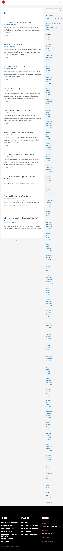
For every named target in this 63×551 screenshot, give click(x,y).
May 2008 (48, 466)
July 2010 (48, 420)
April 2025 (48, 50)
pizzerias (8, 24)
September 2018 (49, 204)
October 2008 (48, 455)
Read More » (6, 35)
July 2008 (48, 461)
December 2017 (49, 224)
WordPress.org (49, 502)
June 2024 (48, 68)
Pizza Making (26, 531)
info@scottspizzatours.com (49, 526)
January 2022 (48, 123)
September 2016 (49, 257)
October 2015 (48, 281)
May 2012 (48, 371)
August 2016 (48, 259)
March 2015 (48, 297)
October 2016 (48, 255)
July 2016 (48, 261)
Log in (47, 495)
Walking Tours (7, 526)
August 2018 (48, 207)
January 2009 (48, 448)
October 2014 (48, 308)
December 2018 (49, 198)
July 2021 (48, 134)
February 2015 (49, 299)
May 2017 (48, 239)
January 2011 (48, 406)
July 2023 (48, 88)
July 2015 (48, 288)
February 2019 (49, 193)
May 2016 (48, 266)
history (5, 90)
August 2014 (48, 312)
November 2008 (49, 453)
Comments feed (49, 500)
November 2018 (49, 200)
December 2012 (49, 356)
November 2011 (49, 384)
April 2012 (48, 374)
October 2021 (48, 130)
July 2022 (48, 110)
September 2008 (49, 457)
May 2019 (48, 187)
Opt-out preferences (29, 534)
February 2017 (49, 246)
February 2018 (49, 220)
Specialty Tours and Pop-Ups (9, 535)
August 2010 (48, 417)
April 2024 (48, 72)
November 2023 (49, 81)
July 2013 (48, 341)
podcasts (48, 487)
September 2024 (49, 61)
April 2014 (48, 321)
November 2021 (49, 127)
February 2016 (49, 272)
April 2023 (48, 94)
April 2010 (48, 426)
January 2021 (48, 145)
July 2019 (48, 182)
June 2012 (48, 369)
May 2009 (48, 442)
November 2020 (49, 147)
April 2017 (48, 242)
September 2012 (49, 363)
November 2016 (49, 253)
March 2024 (48, 75)
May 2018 (48, 213)
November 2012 (49, 358)
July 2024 (48, 66)
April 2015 (48, 294)
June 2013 (48, 343)
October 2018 (48, 202)
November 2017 (49, 226)
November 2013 (49, 332)
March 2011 (48, 402)
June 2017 (48, 237)
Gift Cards (5, 542)
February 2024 (49, 77)
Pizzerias (25, 523)
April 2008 (48, 468)
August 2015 (48, 286)
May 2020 (48, 160)
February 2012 (49, 378)
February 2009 (49, 446)
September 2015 (49, 283)
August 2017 (48, 233)
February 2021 (49, 143)
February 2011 (49, 404)
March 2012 (48, 376)
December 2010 (49, 409)
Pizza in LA (48, 29)
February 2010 (49, 431)
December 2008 (49, 450)
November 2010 (49, 411)
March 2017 (48, 244)
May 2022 (48, 114)
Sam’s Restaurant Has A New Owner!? (17, 23)
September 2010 (49, 415)
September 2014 (49, 310)
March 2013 (48, 349)
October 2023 (48, 83)
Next (40, 241)
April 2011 (48, 400)
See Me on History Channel (51, 27)
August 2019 (48, 180)
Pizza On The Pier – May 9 (13, 45)
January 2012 (48, 380)
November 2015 (49, 279)
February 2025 (49, 55)
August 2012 (48, 365)
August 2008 (48, 459)
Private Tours (6, 531)
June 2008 (48, 464)
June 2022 (48, 112)
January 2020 (48, 169)
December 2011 (49, 382)
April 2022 (48, 116)
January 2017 (48, 248)
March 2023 (48, 97)
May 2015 (48, 292)
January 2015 (48, 301)
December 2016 (49, 250)
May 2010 (48, 424)
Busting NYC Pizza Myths (13, 89)
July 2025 (48, 46)
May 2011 (48, 398)
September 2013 (49, 336)
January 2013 (48, 354)
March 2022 (48, 119)
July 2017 (48, 235)
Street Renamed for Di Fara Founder (17, 111)
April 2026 (48, 40)
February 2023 (49, 99)
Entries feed (48, 497)
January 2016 (48, 275)
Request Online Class (47, 541)
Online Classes (7, 539)
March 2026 (48, 42)
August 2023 (48, 86)
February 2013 (49, 352)
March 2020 (48, 165)
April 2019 (48, 189)
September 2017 (49, 231)
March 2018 (48, 217)
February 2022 (49, 121)
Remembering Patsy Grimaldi (14, 67)
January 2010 (48, 433)
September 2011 (49, 389)
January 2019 (48, 196)
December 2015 (49, 277)
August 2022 (48, 108)
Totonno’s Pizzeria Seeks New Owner (17, 196)
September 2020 (49, 152)
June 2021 (48, 136)
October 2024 (48, 59)
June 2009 (48, 439)
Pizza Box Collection (29, 526)
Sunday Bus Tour (7, 528)
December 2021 (49, 125)
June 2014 (48, 316)
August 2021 (48, 132)
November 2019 (49, 174)
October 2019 (48, 176)
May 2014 (48, 319)
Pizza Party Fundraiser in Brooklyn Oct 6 (18, 133)
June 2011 (48, 395)
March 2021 (48, 141)
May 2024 (48, 70)
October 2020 (48, 149)
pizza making (48, 483)
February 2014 (49, 325)
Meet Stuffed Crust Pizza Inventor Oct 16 (19, 155)
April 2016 (48, 268)
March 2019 (48, 191)
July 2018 (48, 209)
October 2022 (48, 103)
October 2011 (48, 387)
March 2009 (48, 444)
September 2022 (49, 105)
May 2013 (48, 345)
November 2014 (49, 305)
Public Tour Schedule (9, 523)
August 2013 (48, 338)
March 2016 (48, 270)
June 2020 (48, 158)
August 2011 (48, 391)
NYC (4, 24)
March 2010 (48, 428)
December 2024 (49, 57)
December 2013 (49, 330)
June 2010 (48, 422)
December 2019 (49, 171)
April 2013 (48, 347)
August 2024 (48, 64)
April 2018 (48, 215)
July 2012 (48, 367)
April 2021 (48, 138)
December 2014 (49, 303)
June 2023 (48, 90)
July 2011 (48, 393)
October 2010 (48, 413)
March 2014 (48, 323)
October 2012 (48, 360)
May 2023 (48, 92)
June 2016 (48, 264)
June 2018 (48, 211)
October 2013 (48, 334)
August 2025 (48, 44)
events (5, 46)
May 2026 (48, 37)
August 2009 (48, 437)
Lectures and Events (29, 528)
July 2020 (48, 156)
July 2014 (48, 314)
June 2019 (48, 185)
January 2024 (48, 79)
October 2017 (48, 228)
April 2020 (48, 163)
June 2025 (48, 48)
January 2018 (48, 222)
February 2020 (49, 167)
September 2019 (49, 178)
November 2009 (49, 435)
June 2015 (48, 290)
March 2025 (48, 53)
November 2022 (49, 101)
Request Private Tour (47, 533)
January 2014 (48, 327)
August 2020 (48, 154)
